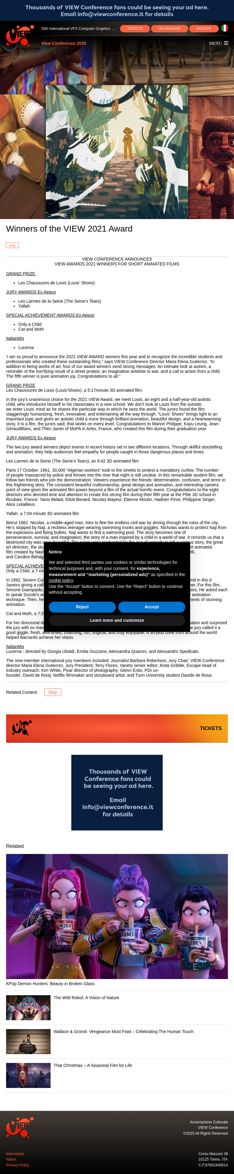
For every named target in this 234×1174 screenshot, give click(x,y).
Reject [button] (82, 606)
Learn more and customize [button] (117, 620)
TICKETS (135, 29)
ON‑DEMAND (169, 29)
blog (12, 245)
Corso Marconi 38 (213, 1154)
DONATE (204, 29)
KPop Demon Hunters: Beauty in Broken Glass (50, 983)
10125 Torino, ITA (213, 1159)
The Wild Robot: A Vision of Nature (86, 997)
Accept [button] (152, 606)
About (11, 1159)
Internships (15, 1154)
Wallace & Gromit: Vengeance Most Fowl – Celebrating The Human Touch (123, 1031)
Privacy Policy (17, 1165)
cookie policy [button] (61, 580)
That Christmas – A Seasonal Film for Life (93, 1065)
